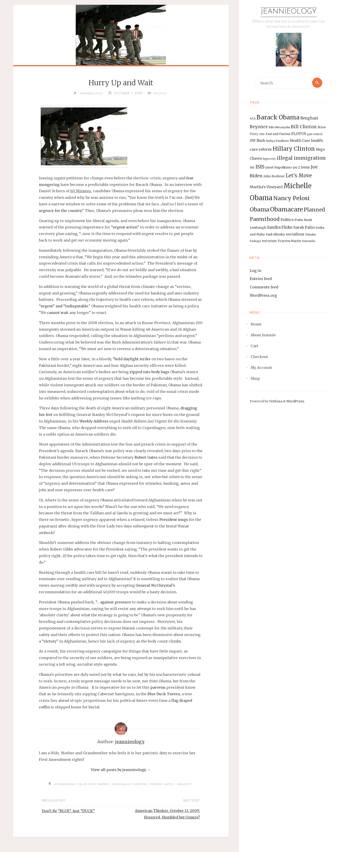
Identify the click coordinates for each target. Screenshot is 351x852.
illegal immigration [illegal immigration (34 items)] (301, 158)
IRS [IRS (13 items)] (252, 167)
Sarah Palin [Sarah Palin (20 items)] (304, 227)
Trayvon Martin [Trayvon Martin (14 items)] (289, 241)
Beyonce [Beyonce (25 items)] (259, 127)
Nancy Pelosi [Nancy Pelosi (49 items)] (291, 198)
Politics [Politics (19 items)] (287, 220)
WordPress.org (263, 295)
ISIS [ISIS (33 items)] (259, 167)
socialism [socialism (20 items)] (295, 234)
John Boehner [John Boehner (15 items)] (274, 176)
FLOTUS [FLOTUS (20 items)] (298, 134)
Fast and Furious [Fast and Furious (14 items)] (278, 134)
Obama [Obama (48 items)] (259, 209)
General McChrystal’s (155, 585)
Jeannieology (289, 12)
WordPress (295, 401)
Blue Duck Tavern (163, 694)
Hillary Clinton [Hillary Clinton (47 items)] (294, 148)
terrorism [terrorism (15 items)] (269, 241)
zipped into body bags (149, 372)
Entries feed (261, 279)
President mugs (173, 519)
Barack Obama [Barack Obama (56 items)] (278, 117)
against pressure (115, 602)
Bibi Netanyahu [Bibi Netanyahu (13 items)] (279, 127)
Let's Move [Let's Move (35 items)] (299, 176)
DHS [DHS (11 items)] (262, 134)
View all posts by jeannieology (121, 770)
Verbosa (276, 401)
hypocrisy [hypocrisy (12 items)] (269, 159)
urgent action (125, 227)
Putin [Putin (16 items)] (298, 220)
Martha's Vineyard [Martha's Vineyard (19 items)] (266, 187)
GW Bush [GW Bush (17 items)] (257, 141)
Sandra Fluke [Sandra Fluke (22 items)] (279, 227)
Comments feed (264, 287)
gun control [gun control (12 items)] (314, 134)
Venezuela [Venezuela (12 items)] (308, 241)
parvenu (157, 687)
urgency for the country (60, 211)
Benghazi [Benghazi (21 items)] (309, 118)
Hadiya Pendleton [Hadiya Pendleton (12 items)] (277, 141)
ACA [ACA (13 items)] (253, 118)
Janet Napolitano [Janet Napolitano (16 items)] (278, 168)
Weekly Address (93, 421)
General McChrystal (130, 784)
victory (50, 641)
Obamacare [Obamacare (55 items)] (286, 209)
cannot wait (57, 313)
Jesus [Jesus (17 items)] (305, 167)
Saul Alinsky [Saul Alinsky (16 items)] (275, 235)
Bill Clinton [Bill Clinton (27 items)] (304, 127)
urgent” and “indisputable (64, 306)
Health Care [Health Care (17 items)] (300, 141)
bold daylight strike (133, 359)
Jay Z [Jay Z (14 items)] (296, 168)
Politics (160, 93)
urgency (188, 784)
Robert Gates (146, 457)
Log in (255, 270)
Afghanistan (62, 784)
